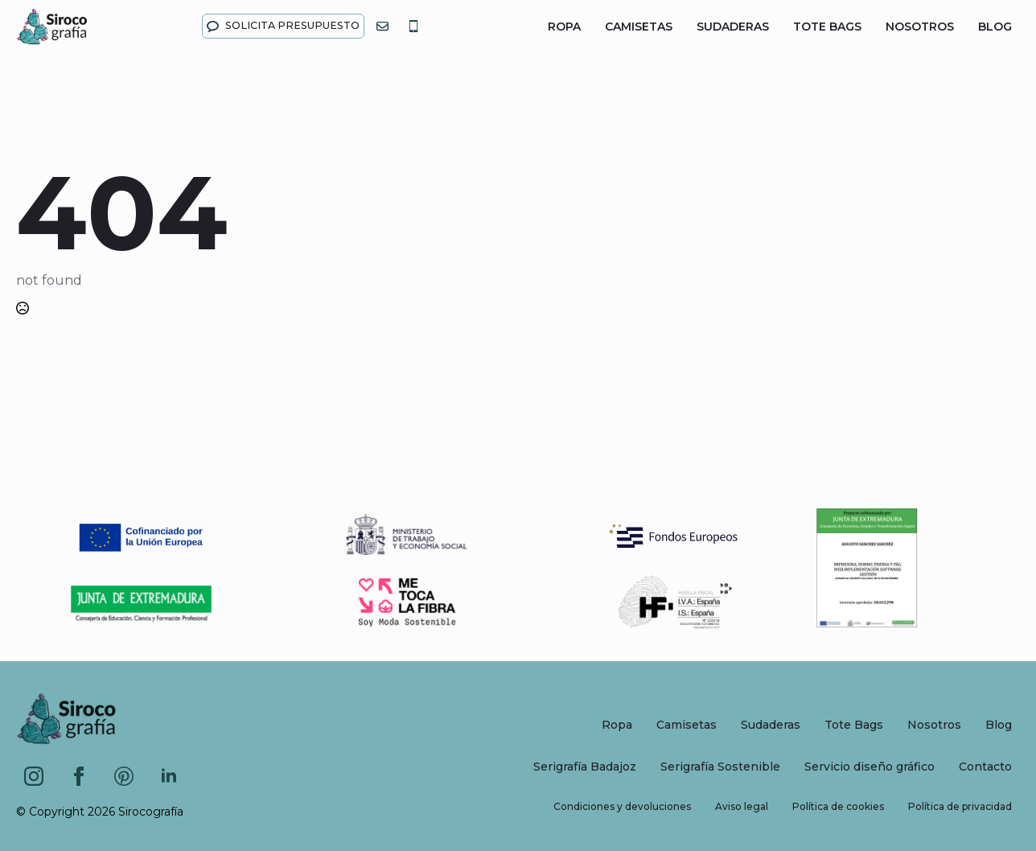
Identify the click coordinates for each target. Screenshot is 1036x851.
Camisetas (638, 26)
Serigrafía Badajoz (584, 766)
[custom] (124, 776)
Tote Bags (827, 26)
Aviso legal (741, 806)
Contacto (985, 766)
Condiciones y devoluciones (622, 806)
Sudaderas (733, 26)
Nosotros (920, 26)
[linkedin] (169, 776)
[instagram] (33, 776)
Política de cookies (838, 806)
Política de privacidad (960, 806)
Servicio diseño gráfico (869, 766)
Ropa (564, 26)
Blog (995, 26)
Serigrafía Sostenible (720, 766)
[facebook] (79, 776)
